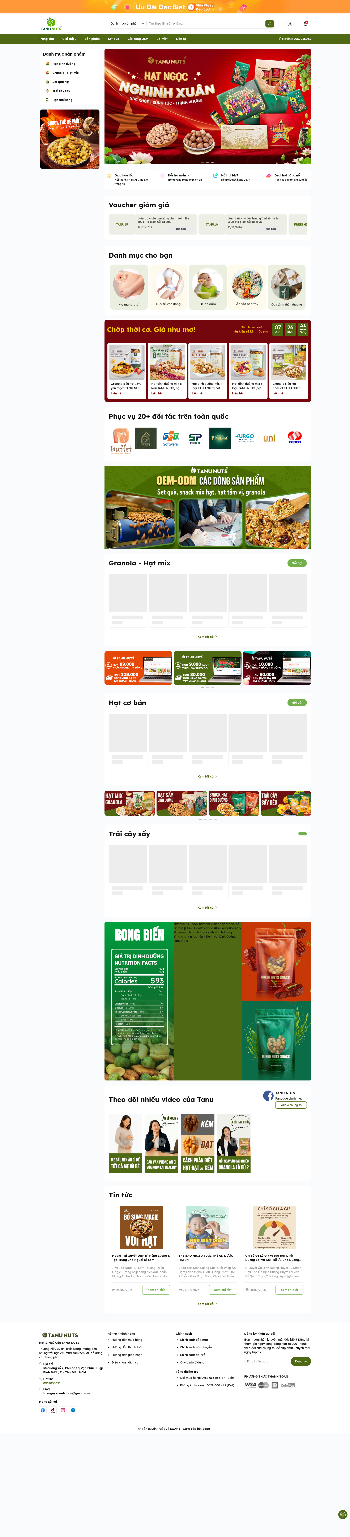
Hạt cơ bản (127, 706)
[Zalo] (73, 1414)
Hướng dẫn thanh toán (127, 1351)
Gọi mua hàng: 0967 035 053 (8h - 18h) (207, 1382)
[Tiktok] (53, 1414)
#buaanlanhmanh (186, 936)
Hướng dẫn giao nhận (127, 1359)
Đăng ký (301, 1365)
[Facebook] (43, 1414)
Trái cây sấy (129, 837)
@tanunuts (181, 928)
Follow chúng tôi (291, 1109)
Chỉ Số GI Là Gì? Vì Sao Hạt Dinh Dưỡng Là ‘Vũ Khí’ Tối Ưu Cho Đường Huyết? (272, 1262)
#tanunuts (221, 932)
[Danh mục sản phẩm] (128, 25)
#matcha (180, 940)
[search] (269, 25)
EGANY (175, 1433)
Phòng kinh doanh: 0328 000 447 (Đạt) (207, 1389)
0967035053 (51, 1387)
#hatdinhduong (221, 936)
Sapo (206, 1433)
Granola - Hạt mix (139, 566)
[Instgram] (63, 1414)
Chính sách (184, 1338)
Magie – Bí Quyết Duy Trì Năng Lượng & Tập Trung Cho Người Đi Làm (141, 1262)
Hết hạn (181, 232)
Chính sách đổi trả (192, 1359)
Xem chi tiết (156, 1294)
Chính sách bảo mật (194, 1344)
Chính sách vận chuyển (196, 1351)
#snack (205, 936)
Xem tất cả (208, 640)
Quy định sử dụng (192, 1366)
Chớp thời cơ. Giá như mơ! (151, 333)
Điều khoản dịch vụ (125, 1366)
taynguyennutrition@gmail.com (66, 1397)
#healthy (235, 932)
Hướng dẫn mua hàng (127, 1344)
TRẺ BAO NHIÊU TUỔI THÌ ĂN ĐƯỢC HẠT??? (206, 1262)
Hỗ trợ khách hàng (121, 1338)
